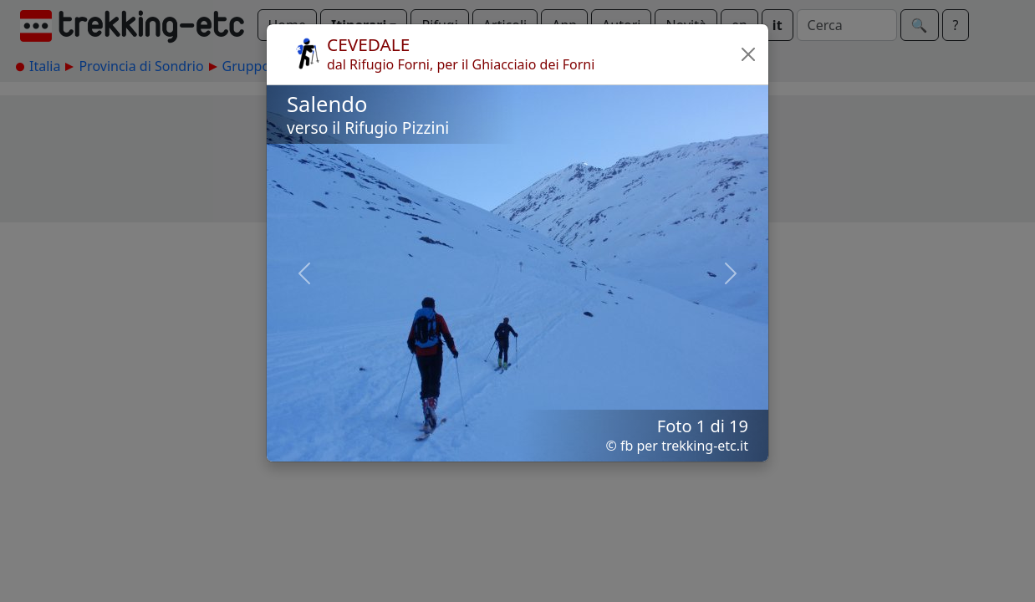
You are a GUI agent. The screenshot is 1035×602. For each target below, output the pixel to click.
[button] (748, 54)
